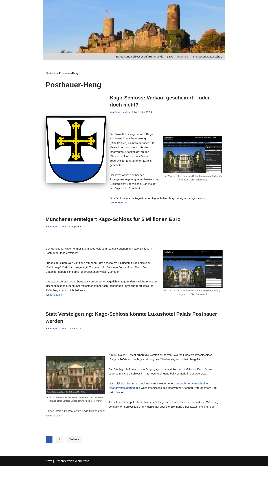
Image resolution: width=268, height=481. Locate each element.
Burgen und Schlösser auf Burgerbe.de (136, 56)
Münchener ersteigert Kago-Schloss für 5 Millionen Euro (113, 223)
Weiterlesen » (119, 206)
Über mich (181, 56)
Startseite (51, 73)
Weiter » (74, 453)
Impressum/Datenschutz (207, 56)
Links (167, 56)
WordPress (82, 476)
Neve (49, 476)
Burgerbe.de (122, 112)
